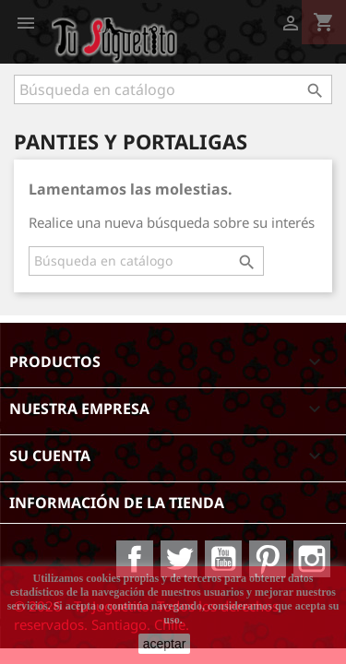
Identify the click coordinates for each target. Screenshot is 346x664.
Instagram (311, 558)
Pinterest (267, 558)
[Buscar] (173, 89)
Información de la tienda (116, 502)
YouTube (223, 558)
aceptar (164, 643)
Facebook (134, 558)
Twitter (179, 558)
